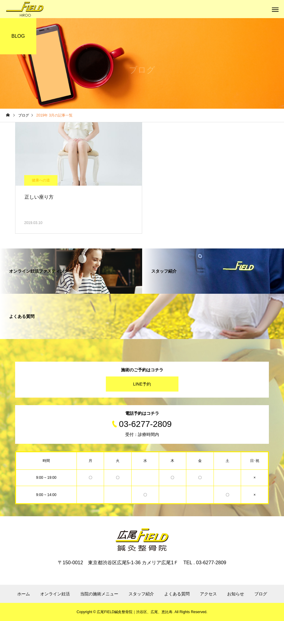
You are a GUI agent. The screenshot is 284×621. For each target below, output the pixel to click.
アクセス (208, 593)
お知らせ (235, 593)
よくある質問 (177, 593)
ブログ (260, 593)
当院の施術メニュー (99, 593)
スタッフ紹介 (141, 593)
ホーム (23, 593)
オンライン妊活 (55, 593)
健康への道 (41, 180)
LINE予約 (142, 384)
